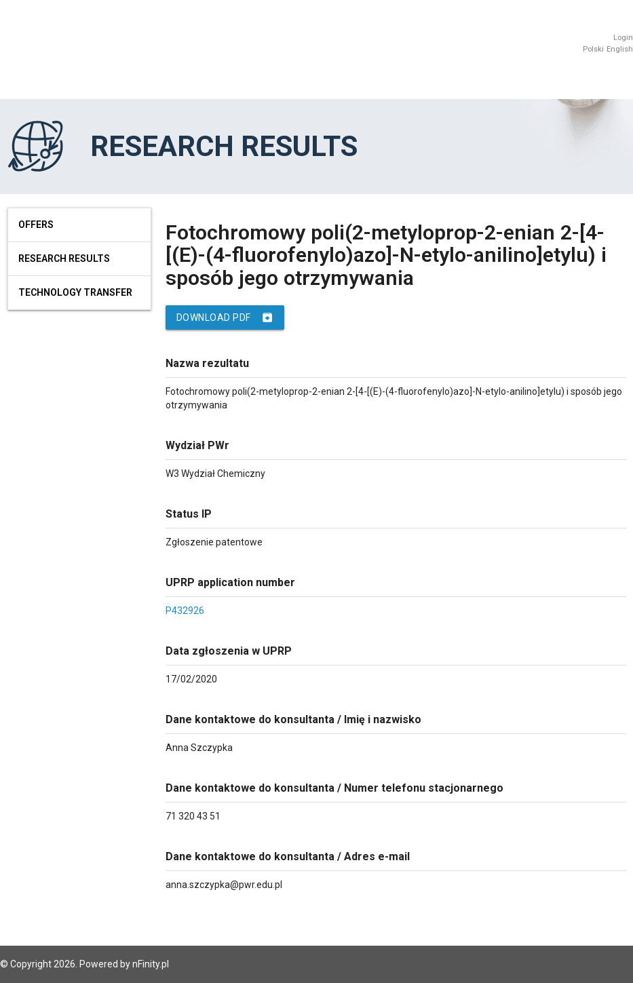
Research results (64, 258)
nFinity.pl (150, 964)
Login (623, 37)
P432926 (185, 610)
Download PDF (224, 317)
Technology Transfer (75, 292)
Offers (36, 224)
